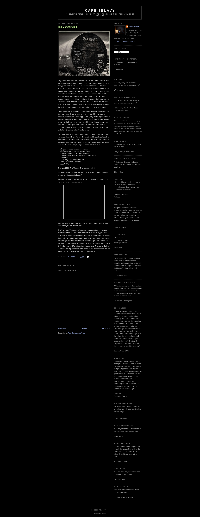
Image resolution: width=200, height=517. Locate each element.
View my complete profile (125, 41)
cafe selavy (100, 10)
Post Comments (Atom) (76, 333)
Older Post (106, 328)
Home (84, 328)
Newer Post (62, 328)
